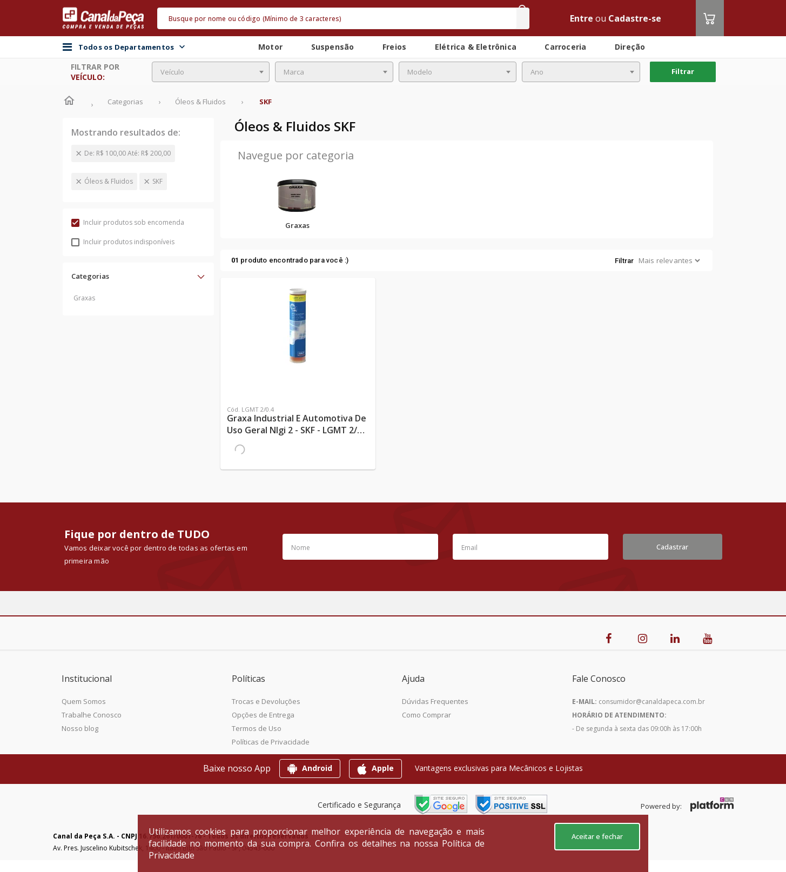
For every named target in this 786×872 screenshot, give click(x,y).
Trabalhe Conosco (92, 715)
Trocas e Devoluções (266, 701)
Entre (581, 18)
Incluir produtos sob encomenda (127, 222)
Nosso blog (80, 728)
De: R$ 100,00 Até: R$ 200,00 (127, 153)
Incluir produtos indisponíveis (122, 241)
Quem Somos (84, 701)
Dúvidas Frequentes (435, 701)
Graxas (84, 298)
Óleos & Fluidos (108, 181)
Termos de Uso (256, 728)
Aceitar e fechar (597, 836)
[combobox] (211, 72)
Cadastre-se (634, 18)
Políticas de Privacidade (271, 742)
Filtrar (682, 71)
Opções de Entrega (263, 715)
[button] (138, 276)
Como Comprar (426, 715)
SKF (157, 181)
